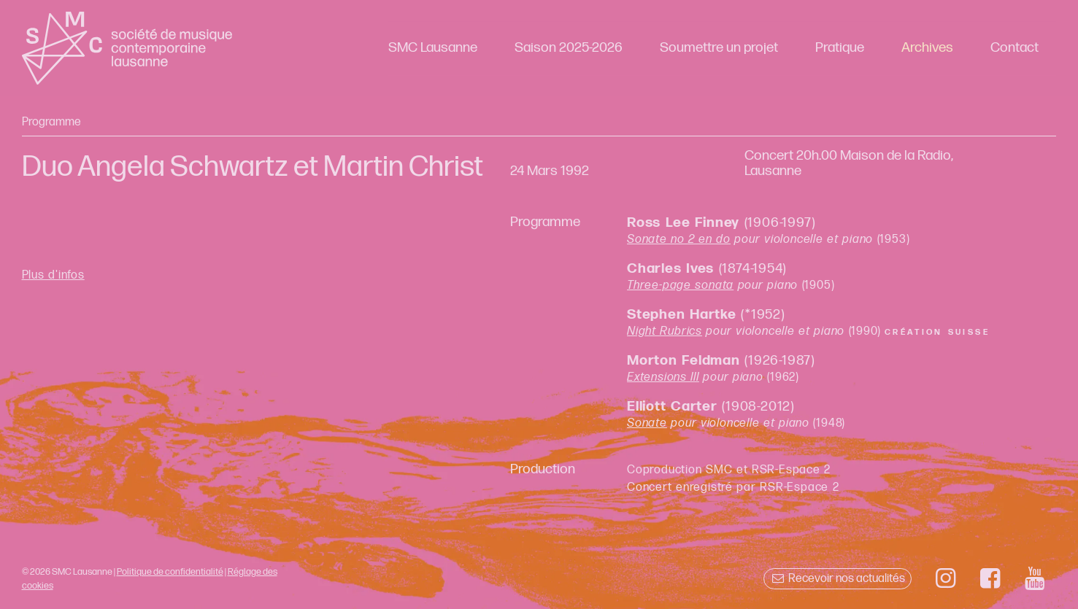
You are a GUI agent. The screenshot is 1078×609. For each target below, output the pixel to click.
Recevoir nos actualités (837, 579)
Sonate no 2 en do (679, 240)
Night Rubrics (664, 331)
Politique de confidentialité (170, 572)
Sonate (647, 423)
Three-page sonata (680, 285)
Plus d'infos (53, 275)
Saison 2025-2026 (569, 47)
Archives (927, 47)
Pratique (839, 47)
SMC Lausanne (432, 47)
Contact (1014, 47)
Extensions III (663, 377)
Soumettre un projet (719, 47)
